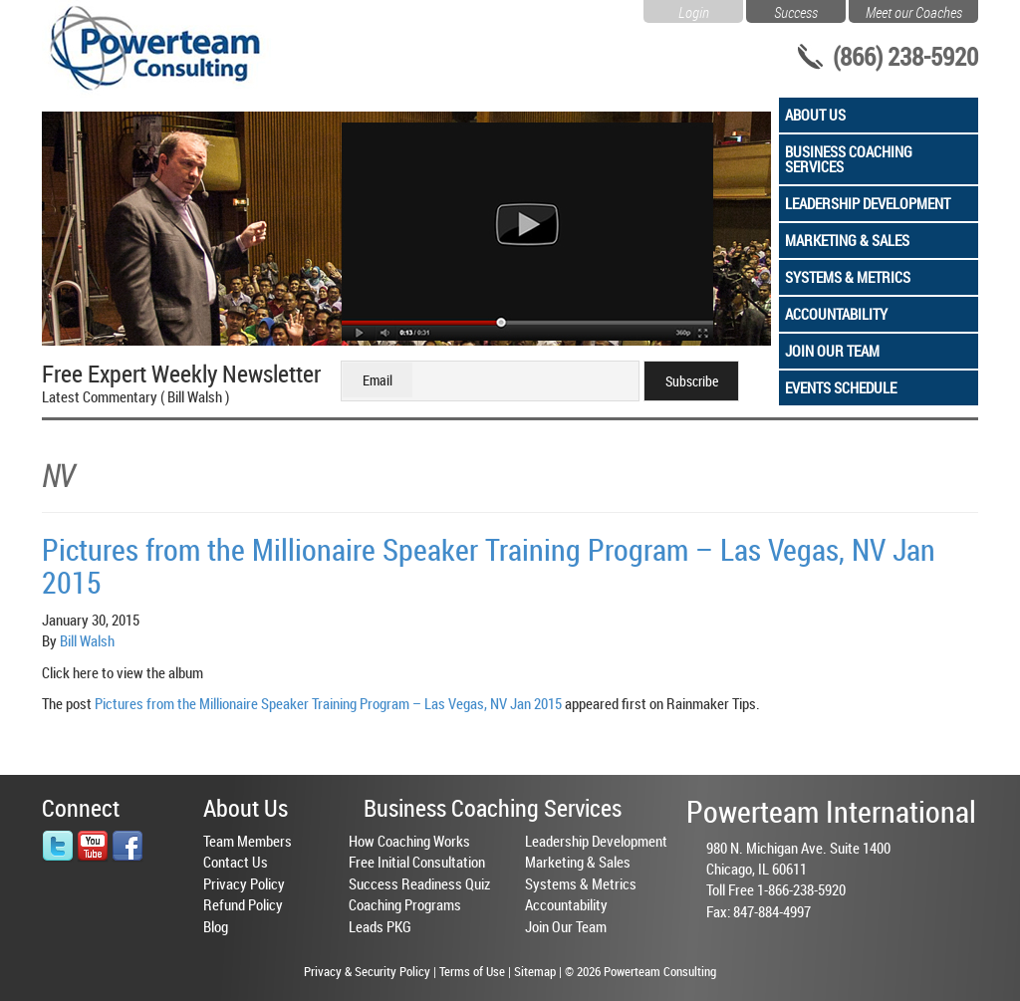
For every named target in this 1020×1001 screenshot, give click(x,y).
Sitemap (535, 971)
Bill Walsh (87, 640)
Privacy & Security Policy (367, 971)
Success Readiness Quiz (419, 883)
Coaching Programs (405, 904)
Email (377, 380)
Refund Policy (243, 904)
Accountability (836, 314)
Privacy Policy (244, 883)
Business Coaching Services (848, 158)
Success (796, 10)
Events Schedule (840, 387)
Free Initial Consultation (417, 862)
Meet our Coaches (914, 10)
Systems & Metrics (847, 277)
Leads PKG (380, 926)
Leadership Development (867, 203)
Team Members (247, 841)
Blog (215, 926)
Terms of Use (472, 971)
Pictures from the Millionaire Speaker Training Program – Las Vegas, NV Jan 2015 (488, 566)
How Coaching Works (409, 841)
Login (693, 10)
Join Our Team (832, 351)
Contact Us (235, 862)
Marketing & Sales (847, 240)
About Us (815, 115)
